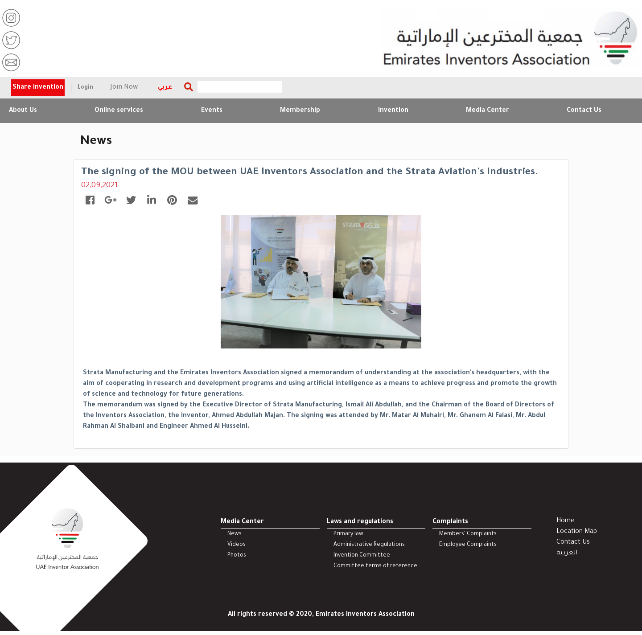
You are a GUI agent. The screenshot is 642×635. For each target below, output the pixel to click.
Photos (236, 556)
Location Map (576, 532)
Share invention (37, 87)
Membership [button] (300, 111)
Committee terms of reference (375, 567)
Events (211, 111)
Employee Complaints (468, 545)
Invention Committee (361, 556)
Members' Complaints (468, 535)
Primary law (348, 535)
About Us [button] (23, 111)
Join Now (124, 87)
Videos (236, 545)
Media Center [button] (487, 111)
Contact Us (584, 111)
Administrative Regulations (369, 545)
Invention (393, 111)
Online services (119, 111)
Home (565, 521)
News (234, 535)
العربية (566, 553)
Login (85, 88)
